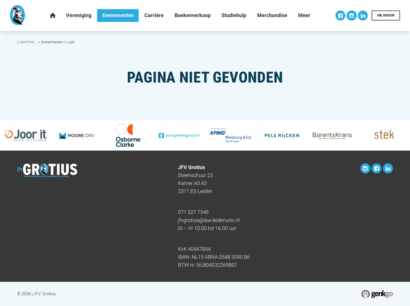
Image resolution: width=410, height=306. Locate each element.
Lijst (70, 42)
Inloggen (386, 15)
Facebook (340, 15)
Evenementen (52, 42)
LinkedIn (363, 15)
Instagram (351, 15)
